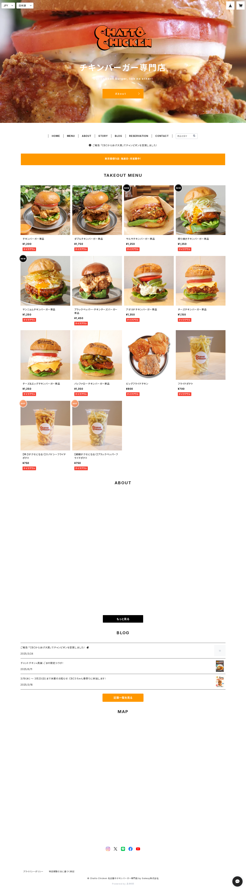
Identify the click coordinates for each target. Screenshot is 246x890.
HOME (56, 135)
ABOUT (86, 135)
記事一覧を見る (123, 697)
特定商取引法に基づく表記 (61, 871)
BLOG (118, 135)
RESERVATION (138, 135)
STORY (103, 135)
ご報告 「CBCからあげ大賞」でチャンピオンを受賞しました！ (123, 145)
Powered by (123, 883)
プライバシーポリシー (33, 871)
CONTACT (162, 135)
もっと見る (123, 619)
